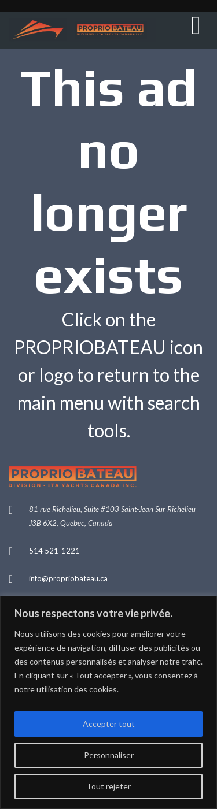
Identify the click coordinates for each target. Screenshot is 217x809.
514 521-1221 (54, 550)
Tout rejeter (108, 786)
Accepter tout (109, 724)
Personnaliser (109, 755)
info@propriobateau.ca (68, 578)
